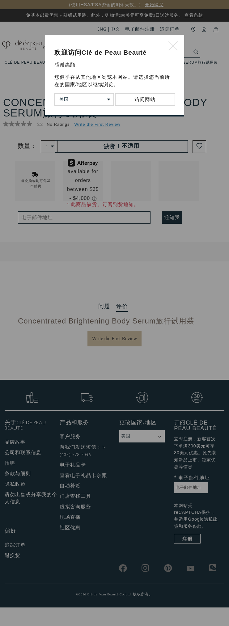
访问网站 (144, 99)
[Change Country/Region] (84, 99)
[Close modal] (173, 46)
